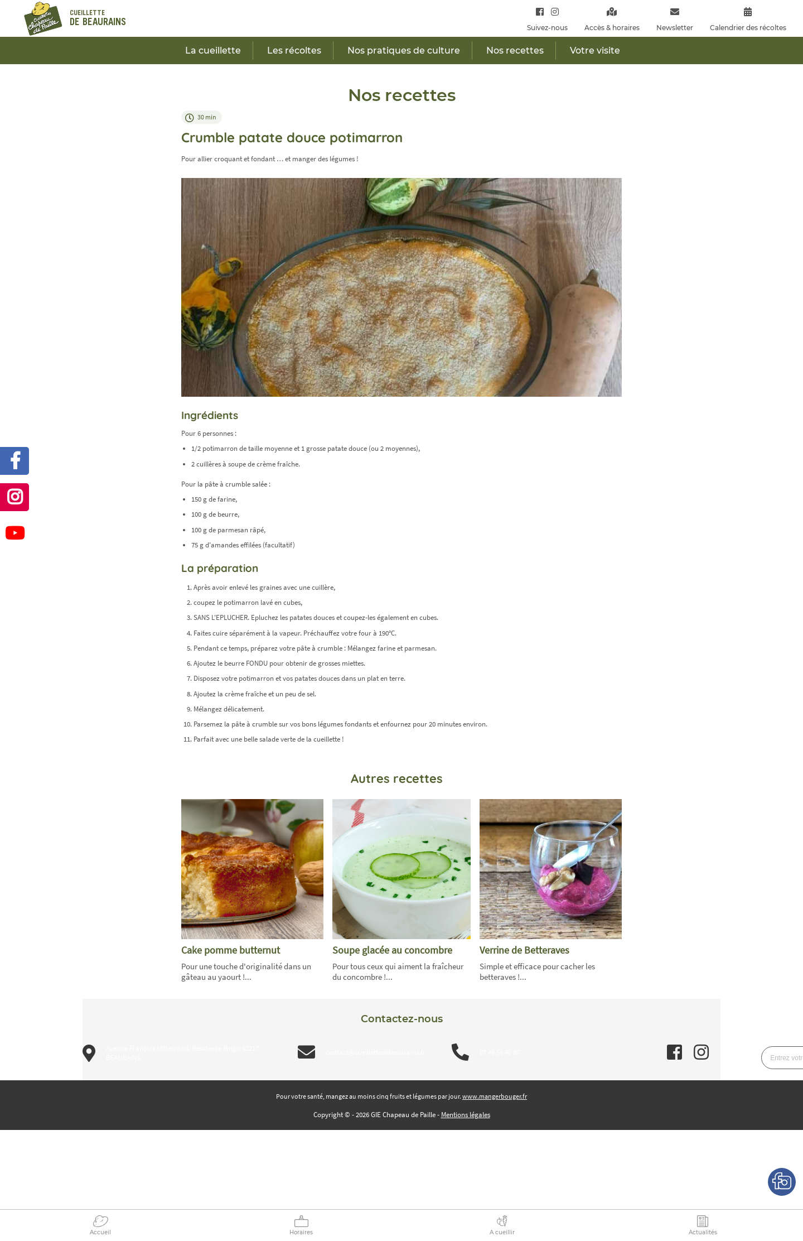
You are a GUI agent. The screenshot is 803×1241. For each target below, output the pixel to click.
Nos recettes (515, 50)
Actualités (703, 1232)
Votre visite (595, 50)
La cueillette (213, 50)
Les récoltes (294, 50)
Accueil (100, 1232)
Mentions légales (465, 1114)
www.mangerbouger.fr (494, 1096)
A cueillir (502, 1232)
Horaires (301, 1232)
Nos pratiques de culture (403, 50)
